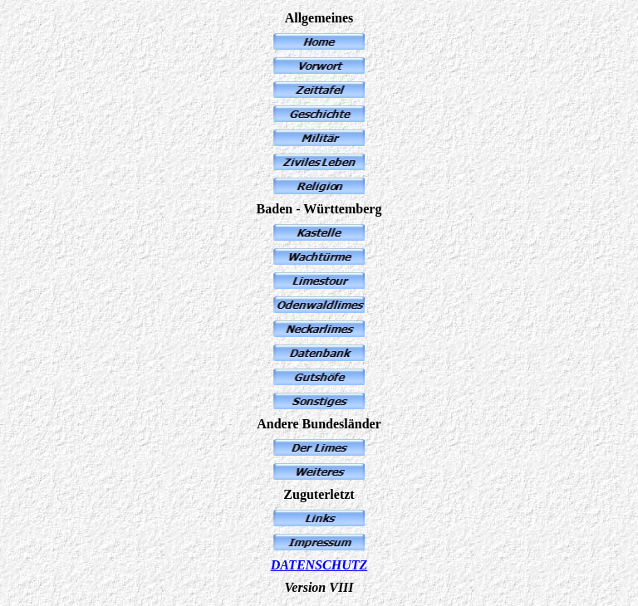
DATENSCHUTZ (319, 565)
